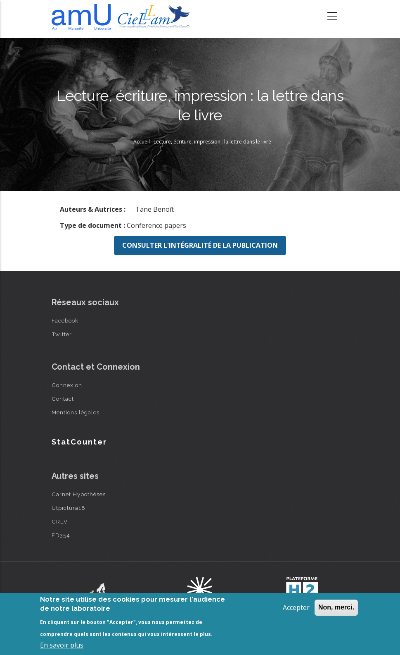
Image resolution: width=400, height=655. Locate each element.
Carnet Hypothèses (79, 494)
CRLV (60, 521)
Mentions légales (75, 412)
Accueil (141, 141)
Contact (63, 398)
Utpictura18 (68, 507)
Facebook (65, 320)
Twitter (62, 334)
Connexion (67, 385)
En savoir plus (61, 645)
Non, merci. (336, 607)
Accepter (296, 607)
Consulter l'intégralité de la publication (200, 245)
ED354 (61, 535)
